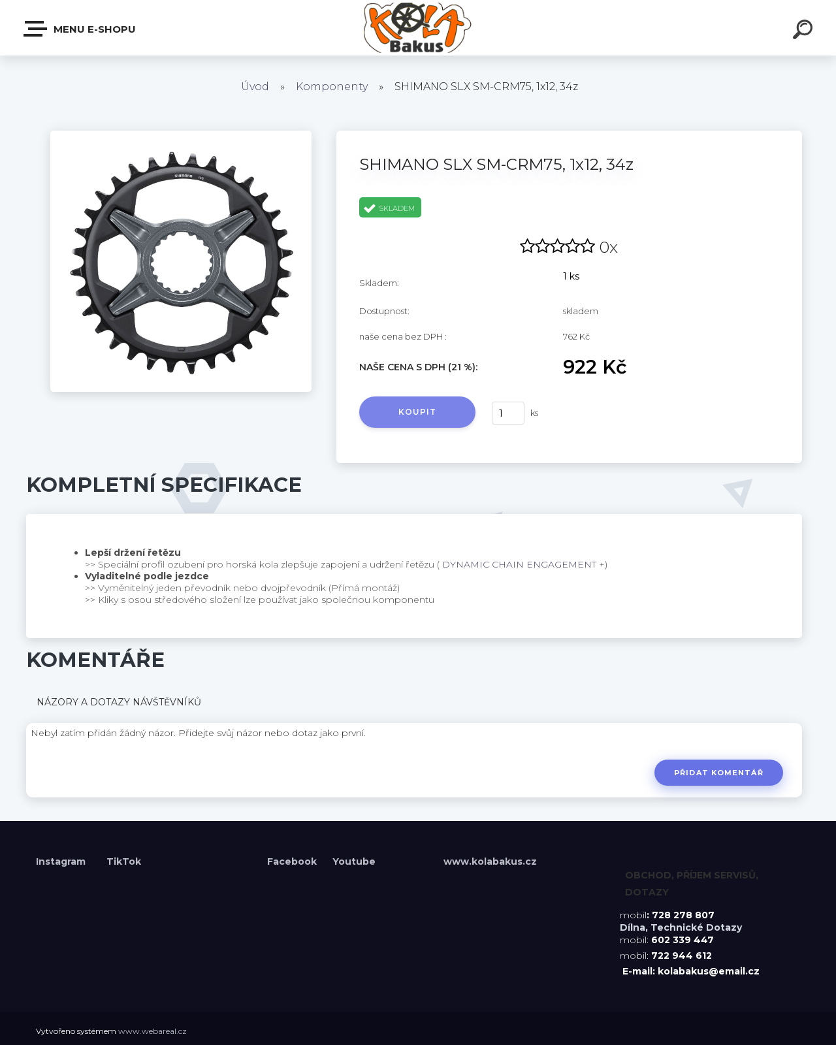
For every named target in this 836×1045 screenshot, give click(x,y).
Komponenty (332, 86)
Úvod (255, 86)
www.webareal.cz (152, 1031)
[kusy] (508, 413)
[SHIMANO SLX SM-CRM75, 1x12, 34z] (181, 135)
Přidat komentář (719, 772)
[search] (804, 31)
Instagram (62, 861)
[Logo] (418, 28)
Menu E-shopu (80, 29)
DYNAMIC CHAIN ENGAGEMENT (519, 564)
